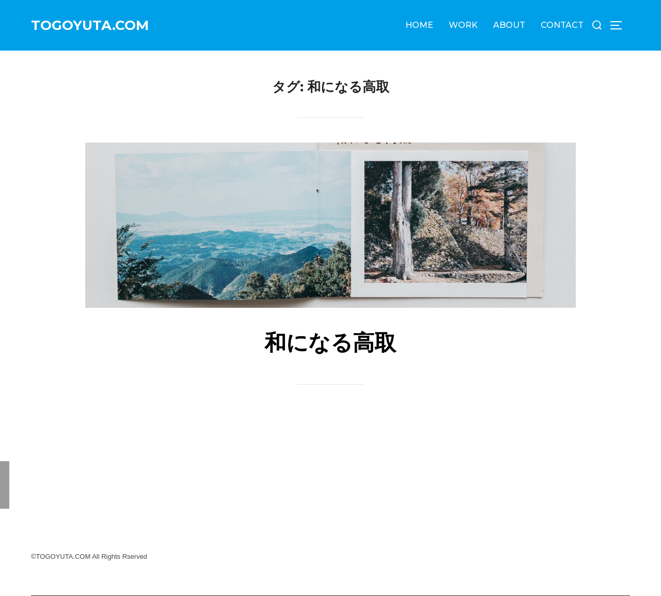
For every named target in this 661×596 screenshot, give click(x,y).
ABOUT (509, 25)
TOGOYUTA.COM (90, 25)
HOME (419, 25)
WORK (463, 25)
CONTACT (562, 25)
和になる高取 (330, 343)
